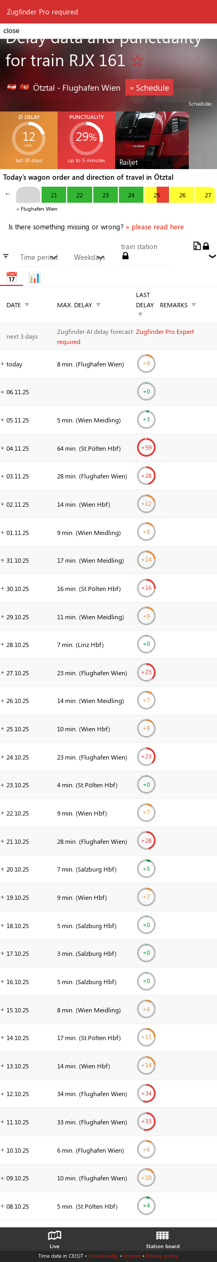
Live (54, 1237)
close (11, 31)
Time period (39, 257)
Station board (163, 1237)
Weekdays (89, 257)
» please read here (155, 226)
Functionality (103, 1255)
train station (139, 246)
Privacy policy (162, 1255)
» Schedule (149, 87)
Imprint (132, 1255)
